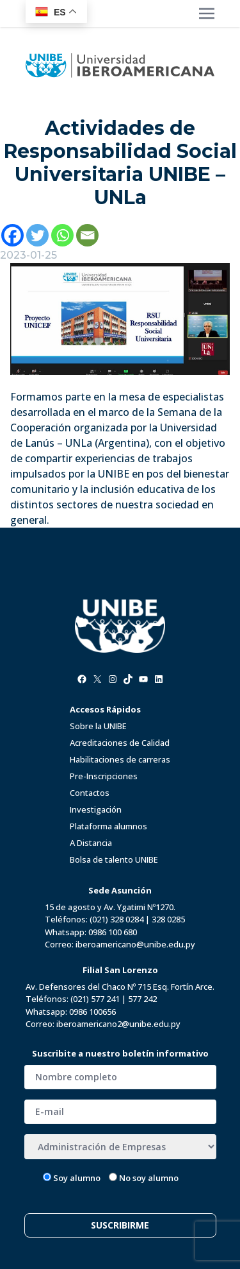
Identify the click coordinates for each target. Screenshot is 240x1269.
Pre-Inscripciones (104, 776)
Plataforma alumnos (108, 826)
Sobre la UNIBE (98, 726)
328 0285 (168, 919)
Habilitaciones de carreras (120, 759)
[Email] (87, 235)
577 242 (142, 999)
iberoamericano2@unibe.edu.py (118, 1024)
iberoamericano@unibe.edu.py (135, 944)
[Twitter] (37, 235)
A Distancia (91, 843)
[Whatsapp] (62, 235)
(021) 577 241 (95, 999)
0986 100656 (92, 1011)
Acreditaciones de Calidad (120, 742)
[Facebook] (12, 235)
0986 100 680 (112, 932)
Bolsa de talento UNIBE (114, 859)
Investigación (96, 809)
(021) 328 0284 (116, 919)
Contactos (89, 793)
